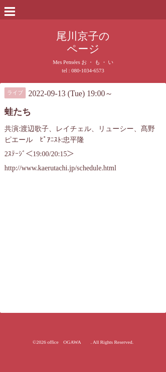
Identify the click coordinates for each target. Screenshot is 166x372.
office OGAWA (69, 342)
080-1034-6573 (87, 71)
